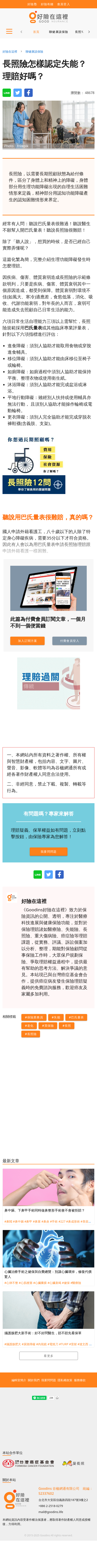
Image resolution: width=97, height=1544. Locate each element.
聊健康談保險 (34, 51)
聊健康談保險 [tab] (58, 32)
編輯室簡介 (19, 1380)
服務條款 (80, 1380)
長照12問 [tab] (81, 32)
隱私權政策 (65, 1380)
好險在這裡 (10, 51)
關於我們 (34, 1380)
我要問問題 (48, 1380)
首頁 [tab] (36, 32)
